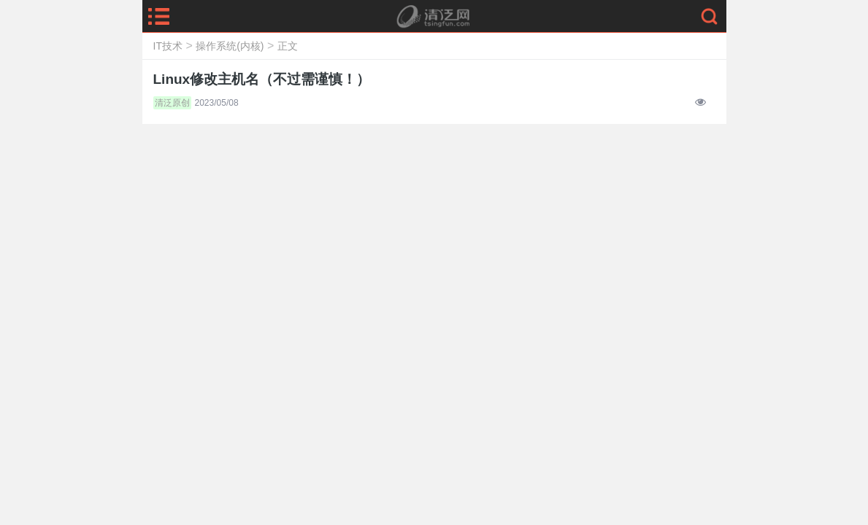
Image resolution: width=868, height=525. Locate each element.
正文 (287, 46)
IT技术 (168, 46)
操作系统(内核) (230, 46)
